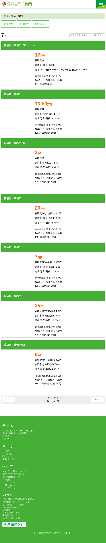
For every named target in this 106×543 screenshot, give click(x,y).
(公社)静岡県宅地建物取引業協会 (18, 499)
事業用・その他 (10, 459)
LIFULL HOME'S (10, 507)
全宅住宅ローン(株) (11, 518)
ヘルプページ (8, 488)
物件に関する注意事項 (13, 474)
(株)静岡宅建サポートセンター (17, 502)
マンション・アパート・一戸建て (18, 430)
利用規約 (6, 479)
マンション (7, 453)
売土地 (5, 456)
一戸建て (6, 451)
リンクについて (10, 482)
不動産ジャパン (10, 515)
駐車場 (5, 436)
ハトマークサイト (11, 512)
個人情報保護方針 (11, 477)
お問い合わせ (8, 485)
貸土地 (5, 439)
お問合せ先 (41, 24)
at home (6, 510)
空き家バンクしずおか (13, 504)
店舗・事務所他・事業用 (14, 433)
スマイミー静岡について (14, 471)
